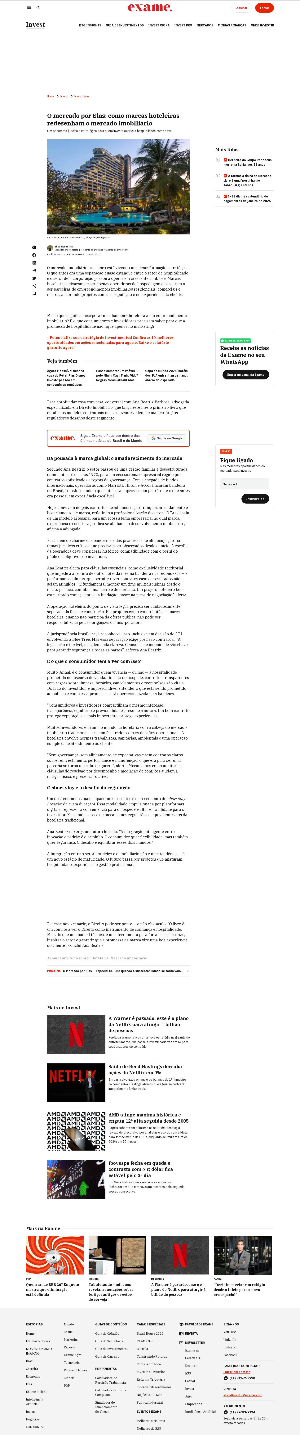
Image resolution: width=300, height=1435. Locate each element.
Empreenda (193, 1404)
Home (50, 96)
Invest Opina (159, 25)
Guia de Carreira (107, 1356)
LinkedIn (229, 1340)
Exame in (192, 1350)
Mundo (69, 1324)
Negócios (32, 1419)
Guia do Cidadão (107, 1333)
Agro (188, 1396)
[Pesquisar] (38, 8)
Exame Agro (73, 1355)
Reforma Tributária (151, 1379)
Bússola (142, 1349)
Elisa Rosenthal (64, 246)
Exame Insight (36, 1392)
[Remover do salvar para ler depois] (34, 293)
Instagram (230, 1347)
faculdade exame (199, 1324)
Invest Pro (183, 25)
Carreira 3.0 (193, 1358)
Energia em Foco (149, 1364)
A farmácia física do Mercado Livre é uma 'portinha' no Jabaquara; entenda (247, 180)
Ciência (69, 1378)
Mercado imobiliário (128, 958)
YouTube (229, 1332)
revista (191, 1333)
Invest (35, 24)
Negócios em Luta (150, 1395)
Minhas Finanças (232, 25)
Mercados (205, 25)
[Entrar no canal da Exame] (246, 374)
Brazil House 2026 (150, 1333)
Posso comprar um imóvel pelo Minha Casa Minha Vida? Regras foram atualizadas (117, 375)
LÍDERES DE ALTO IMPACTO (39, 1351)
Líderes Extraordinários (154, 1387)
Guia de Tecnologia (109, 1341)
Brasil (30, 1361)
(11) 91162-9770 (242, 1378)
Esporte (69, 1347)
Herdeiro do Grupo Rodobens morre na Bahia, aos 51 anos (247, 162)
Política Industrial (150, 1402)
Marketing (71, 1340)
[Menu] (29, 8)
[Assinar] (242, 8)
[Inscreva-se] (255, 499)
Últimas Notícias (38, 1341)
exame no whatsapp (235, 340)
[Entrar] (264, 8)
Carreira (32, 1369)
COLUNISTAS (35, 1427)
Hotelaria (100, 958)
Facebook (230, 1355)
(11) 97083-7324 (242, 1412)
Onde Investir (262, 25)
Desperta (191, 1366)
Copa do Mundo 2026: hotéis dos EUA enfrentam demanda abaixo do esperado (166, 375)
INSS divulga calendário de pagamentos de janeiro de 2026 (247, 198)
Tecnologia (72, 1363)
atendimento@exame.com (242, 1395)
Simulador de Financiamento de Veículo (106, 1407)
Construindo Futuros (152, 1356)
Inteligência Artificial (34, 1401)
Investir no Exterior (151, 1372)
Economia (33, 1376)
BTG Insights (90, 25)
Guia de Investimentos (125, 25)
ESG (29, 1384)
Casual (69, 1332)
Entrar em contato (236, 1372)
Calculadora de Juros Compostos (110, 1392)
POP (67, 1385)
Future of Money (76, 1370)
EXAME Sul (145, 1341)
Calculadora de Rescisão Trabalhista (110, 1380)
